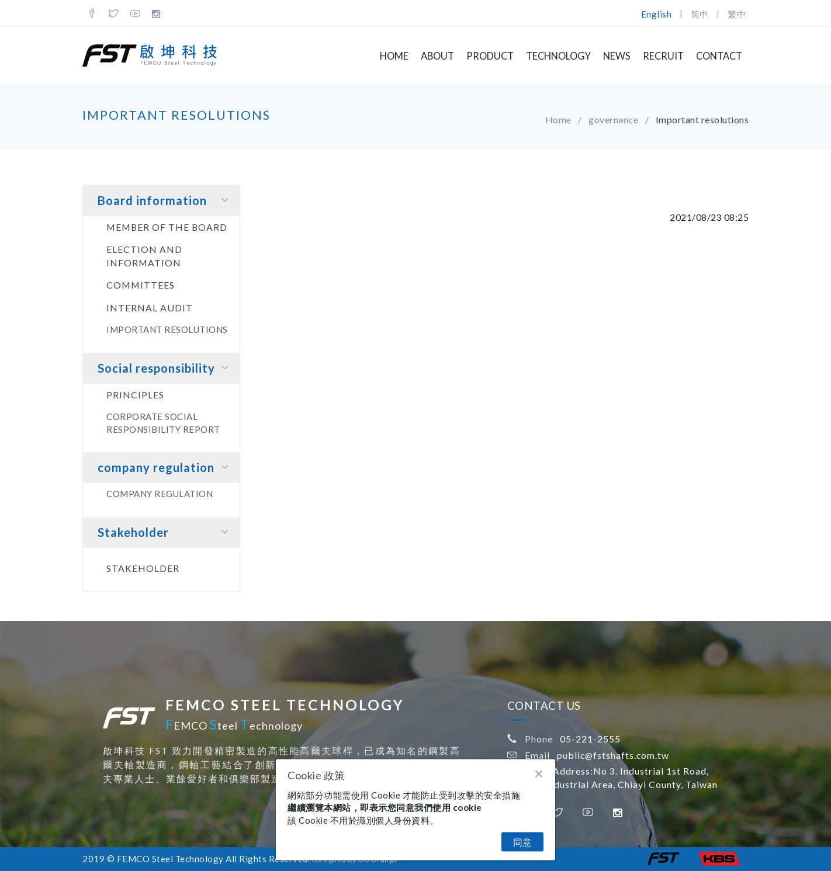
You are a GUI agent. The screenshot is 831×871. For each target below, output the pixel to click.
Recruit (663, 56)
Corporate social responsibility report (163, 422)
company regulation (166, 467)
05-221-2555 (590, 738)
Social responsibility (166, 367)
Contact (719, 56)
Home (394, 56)
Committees (140, 284)
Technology (558, 56)
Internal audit (149, 307)
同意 (522, 842)
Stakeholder (166, 531)
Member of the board (166, 227)
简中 (700, 14)
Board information (166, 200)
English (656, 14)
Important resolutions (167, 329)
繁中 (737, 14)
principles (135, 394)
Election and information (144, 256)
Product (490, 56)
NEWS (617, 56)
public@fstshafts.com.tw (613, 755)
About (437, 56)
